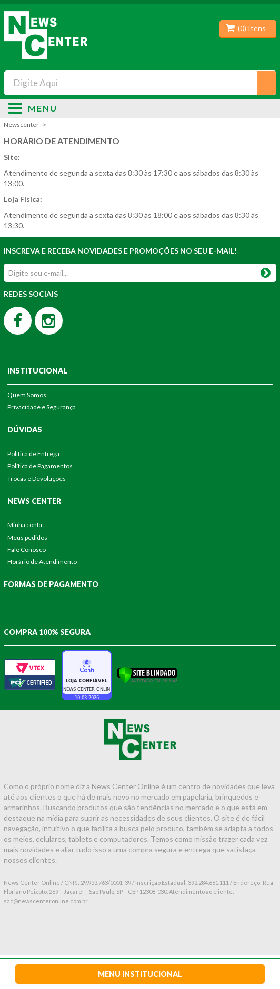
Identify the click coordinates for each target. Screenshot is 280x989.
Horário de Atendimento (42, 562)
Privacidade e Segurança (41, 407)
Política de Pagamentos (40, 466)
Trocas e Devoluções (36, 478)
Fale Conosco (26, 549)
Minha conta (24, 525)
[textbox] (140, 82)
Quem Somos (26, 395)
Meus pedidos (27, 537)
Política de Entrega (33, 454)
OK (265, 271)
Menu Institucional (140, 974)
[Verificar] (147, 674)
